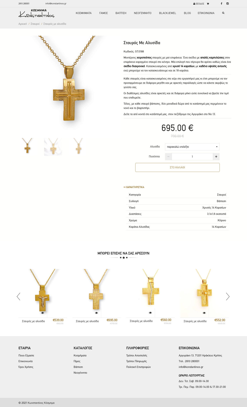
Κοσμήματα (80, 355)
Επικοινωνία (26, 361)
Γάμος (77, 361)
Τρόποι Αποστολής (136, 355)
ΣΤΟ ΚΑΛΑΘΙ (177, 167)
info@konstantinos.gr (55, 3)
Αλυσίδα (155, 146)
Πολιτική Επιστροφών (138, 366)
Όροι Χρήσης (26, 366)
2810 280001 (24, 3)
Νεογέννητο (80, 372)
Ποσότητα (154, 156)
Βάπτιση (78, 366)
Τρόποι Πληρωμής (136, 361)
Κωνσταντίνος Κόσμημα (41, 402)
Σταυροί (35, 23)
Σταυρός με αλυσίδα (33, 321)
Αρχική (23, 23)
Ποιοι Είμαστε (26, 355)
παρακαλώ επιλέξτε (192, 146)
